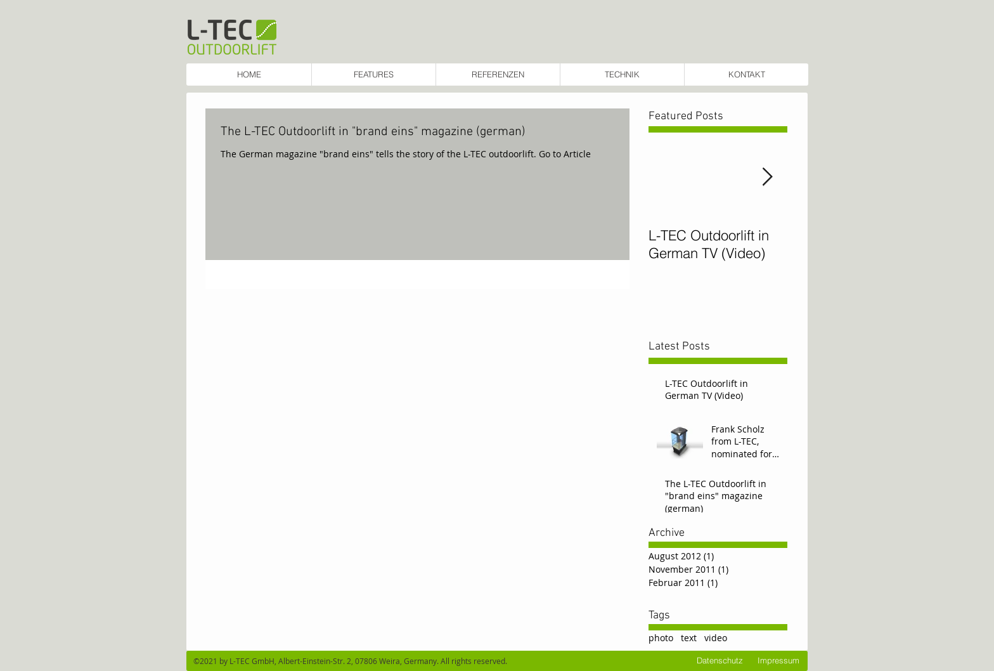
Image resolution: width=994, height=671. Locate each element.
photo (661, 638)
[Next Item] (767, 177)
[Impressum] (778, 661)
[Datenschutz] (720, 661)
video (715, 638)
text (689, 638)
